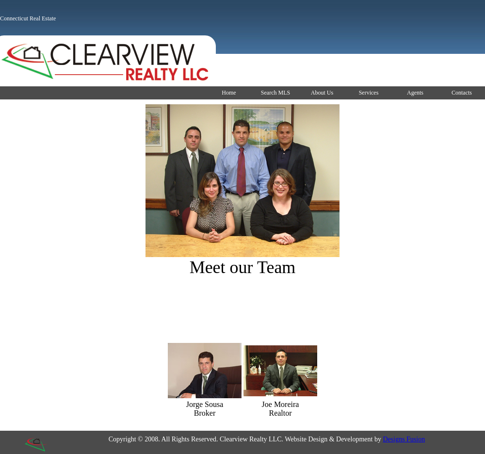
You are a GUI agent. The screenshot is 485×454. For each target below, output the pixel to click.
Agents (415, 92)
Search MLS (275, 92)
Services (369, 92)
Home (229, 92)
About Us (322, 92)
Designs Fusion (404, 439)
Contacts (462, 92)
